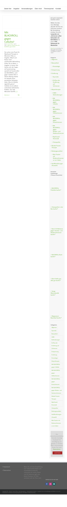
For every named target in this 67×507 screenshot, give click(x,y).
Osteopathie (56, 142)
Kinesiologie (56, 66)
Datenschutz (53, 48)
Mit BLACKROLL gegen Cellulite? (11, 37)
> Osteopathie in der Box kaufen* (57, 208)
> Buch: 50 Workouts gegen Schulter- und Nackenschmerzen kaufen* (57, 231)
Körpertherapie (15, 45)
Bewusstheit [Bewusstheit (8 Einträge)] (55, 334)
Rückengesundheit (57, 151)
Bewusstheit (55, 63)
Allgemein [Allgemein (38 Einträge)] (54, 327)
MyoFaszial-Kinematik (56, 137)
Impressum (6, 467)
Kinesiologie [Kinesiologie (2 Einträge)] (55, 358)
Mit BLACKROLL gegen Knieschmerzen (57, 119)
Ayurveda (56, 77)
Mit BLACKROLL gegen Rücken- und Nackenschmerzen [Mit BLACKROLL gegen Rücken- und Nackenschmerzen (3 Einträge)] (57, 390)
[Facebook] (46, 484)
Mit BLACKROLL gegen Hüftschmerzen (57, 110)
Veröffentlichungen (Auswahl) (57, 164)
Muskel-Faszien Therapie (56, 146)
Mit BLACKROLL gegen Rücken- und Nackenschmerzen (57, 129)
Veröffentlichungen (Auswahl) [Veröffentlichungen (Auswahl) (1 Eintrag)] (56, 416)
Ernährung (55, 73)
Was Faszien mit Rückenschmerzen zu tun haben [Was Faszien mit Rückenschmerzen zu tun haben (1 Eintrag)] (56, 423)
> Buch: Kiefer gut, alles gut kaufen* (56, 279)
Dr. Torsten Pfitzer (9, 43)
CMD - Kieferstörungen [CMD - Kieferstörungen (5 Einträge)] (56, 338)
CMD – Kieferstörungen (57, 94)
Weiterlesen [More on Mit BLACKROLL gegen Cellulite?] (6, 95)
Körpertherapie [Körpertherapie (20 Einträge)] (55, 361)
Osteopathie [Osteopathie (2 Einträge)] (55, 408)
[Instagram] (50, 484)
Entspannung (56, 70)
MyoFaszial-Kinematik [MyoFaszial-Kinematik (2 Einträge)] (55, 403)
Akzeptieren (57, 453)
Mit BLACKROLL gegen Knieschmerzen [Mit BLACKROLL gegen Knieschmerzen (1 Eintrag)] (56, 381)
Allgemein (9, 45)
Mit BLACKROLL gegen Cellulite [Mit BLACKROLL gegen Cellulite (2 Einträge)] (56, 365)
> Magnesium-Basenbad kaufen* (56, 317)
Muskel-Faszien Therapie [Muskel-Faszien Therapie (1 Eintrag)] (56, 397)
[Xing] (54, 484)
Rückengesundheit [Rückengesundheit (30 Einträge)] (56, 411)
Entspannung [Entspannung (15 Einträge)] (55, 351)
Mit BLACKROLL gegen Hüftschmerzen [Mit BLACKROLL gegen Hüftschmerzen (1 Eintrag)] (56, 373)
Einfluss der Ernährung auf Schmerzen (56, 83)
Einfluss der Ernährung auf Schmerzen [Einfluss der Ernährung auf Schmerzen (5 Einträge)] (55, 345)
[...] (16, 91)
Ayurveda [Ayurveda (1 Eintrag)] (54, 330)
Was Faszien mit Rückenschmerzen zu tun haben (57, 157)
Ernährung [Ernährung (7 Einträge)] (54, 355)
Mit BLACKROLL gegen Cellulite (56, 101)
